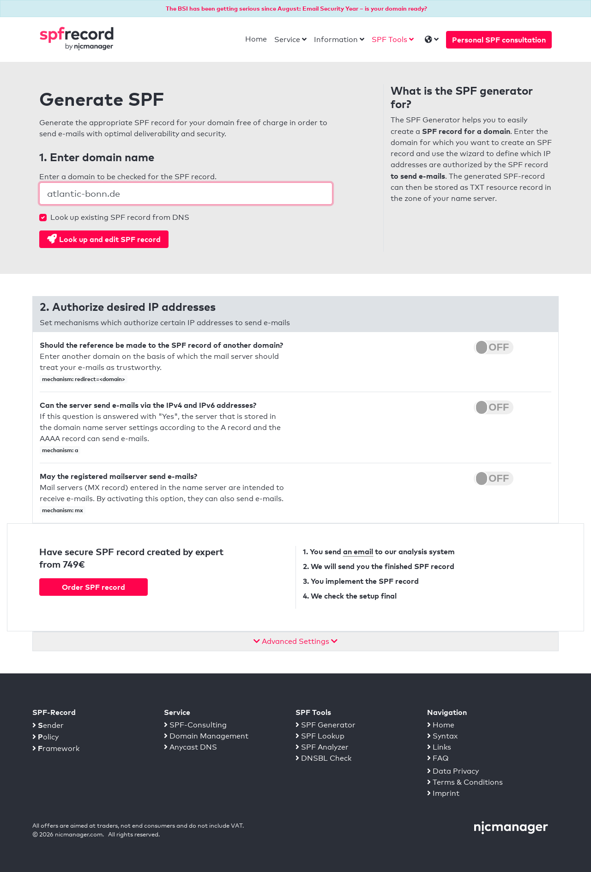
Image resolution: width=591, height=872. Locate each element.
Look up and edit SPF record (104, 239)
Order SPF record (93, 587)
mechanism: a (60, 450)
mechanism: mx (62, 510)
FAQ (438, 758)
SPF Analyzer (322, 747)
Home (256, 39)
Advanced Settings (295, 641)
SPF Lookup (320, 736)
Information (336, 39)
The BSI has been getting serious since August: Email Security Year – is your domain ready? (296, 8)
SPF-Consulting (195, 725)
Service (287, 39)
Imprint (443, 793)
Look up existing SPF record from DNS (119, 217)
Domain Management (206, 736)
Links (439, 747)
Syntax (442, 736)
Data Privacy (453, 771)
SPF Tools (389, 39)
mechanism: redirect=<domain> (83, 378)
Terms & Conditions (465, 782)
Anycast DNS (190, 747)
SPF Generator (326, 725)
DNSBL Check (323, 758)
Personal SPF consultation (499, 39)
